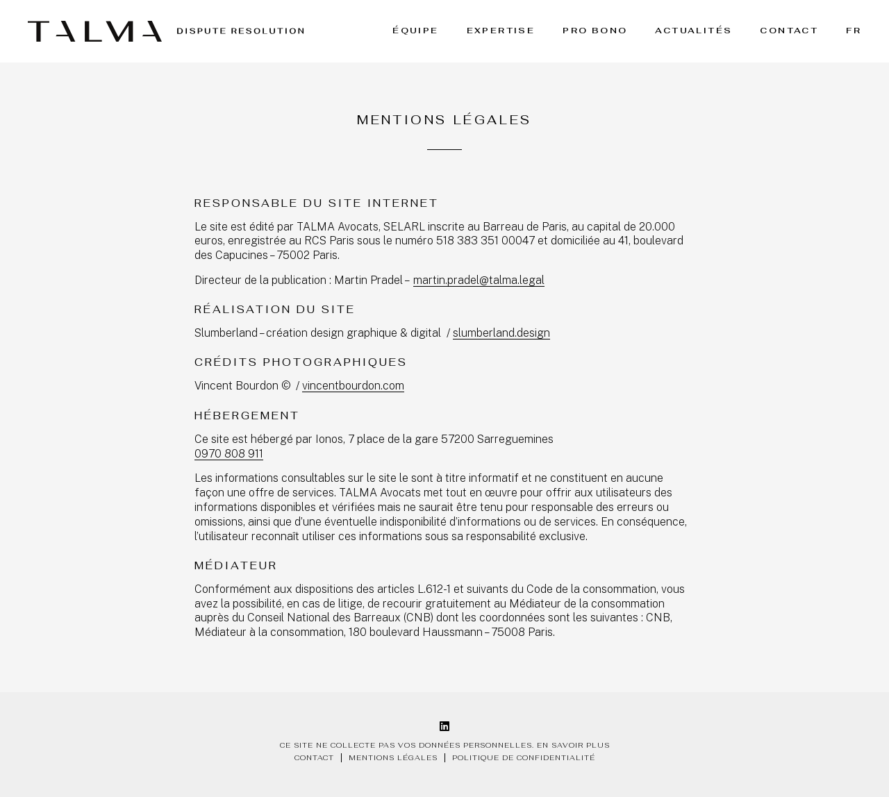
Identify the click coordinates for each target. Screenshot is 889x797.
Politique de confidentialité (523, 757)
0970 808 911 (228, 453)
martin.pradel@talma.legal (479, 280)
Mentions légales (393, 757)
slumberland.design (501, 332)
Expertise (501, 30)
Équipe (415, 30)
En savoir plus (573, 745)
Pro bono (595, 30)
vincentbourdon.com (353, 385)
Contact (789, 30)
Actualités (693, 30)
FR (853, 30)
